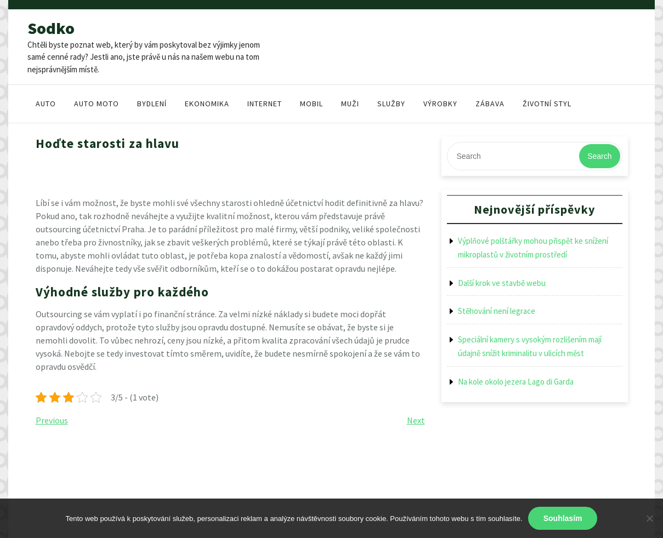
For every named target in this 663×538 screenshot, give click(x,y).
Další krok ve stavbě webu (502, 283)
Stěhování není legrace (496, 311)
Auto (46, 103)
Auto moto (96, 103)
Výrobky (440, 103)
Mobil (311, 103)
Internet (264, 103)
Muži (350, 103)
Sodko (51, 28)
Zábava (490, 103)
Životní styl (547, 103)
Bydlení (152, 103)
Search (599, 156)
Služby (391, 103)
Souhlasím (562, 518)
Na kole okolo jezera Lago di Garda (516, 381)
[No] (649, 518)
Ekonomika (207, 103)
